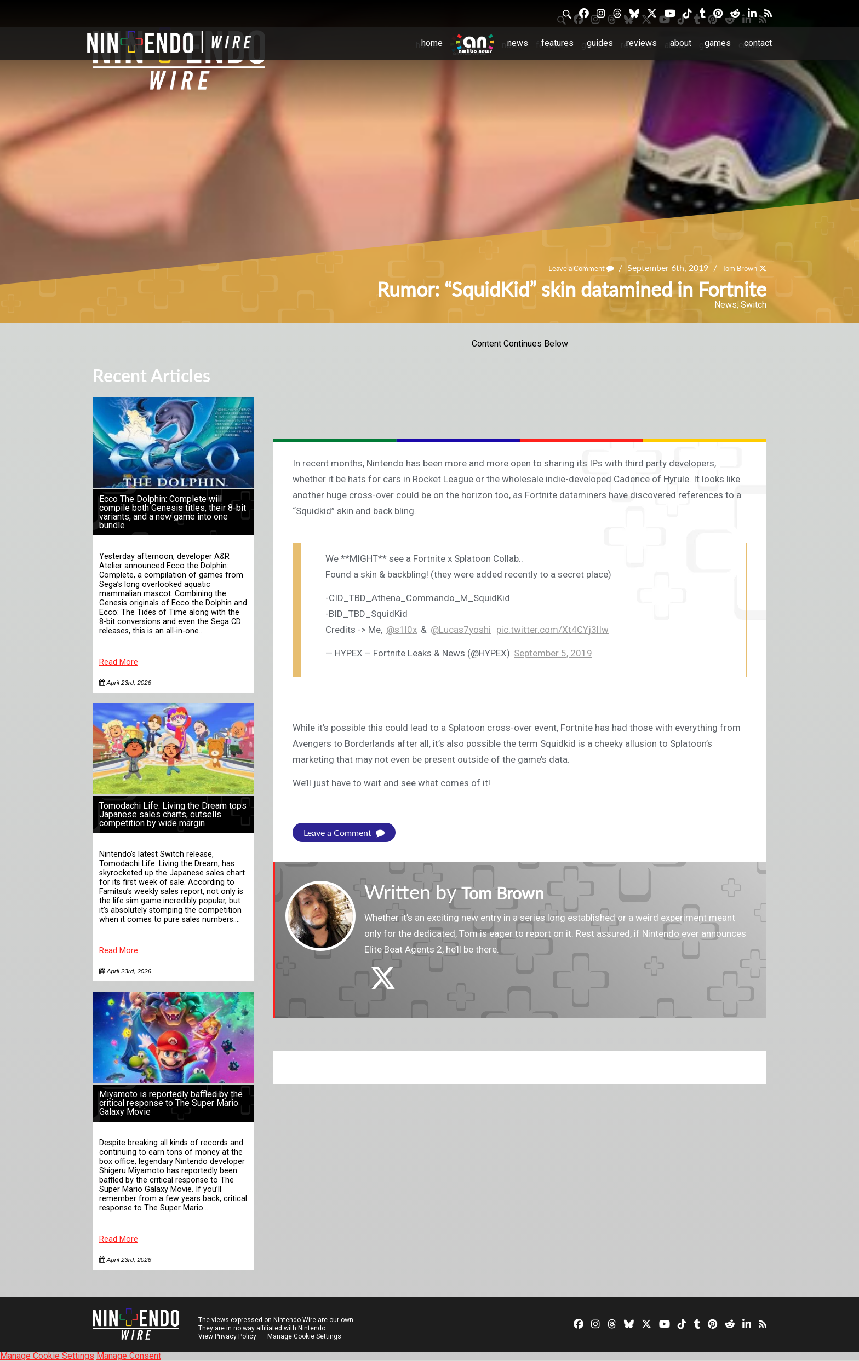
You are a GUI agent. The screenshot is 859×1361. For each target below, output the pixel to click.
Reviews (641, 43)
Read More (118, 662)
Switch (753, 304)
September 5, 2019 (553, 653)
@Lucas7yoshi (461, 629)
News (517, 43)
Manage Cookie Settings (306, 1336)
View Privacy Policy (227, 1336)
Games (718, 43)
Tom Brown (733, 267)
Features (557, 43)
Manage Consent (128, 1356)
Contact (758, 43)
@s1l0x (401, 629)
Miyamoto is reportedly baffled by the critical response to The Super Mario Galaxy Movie (171, 1103)
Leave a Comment (563, 267)
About (680, 43)
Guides (600, 43)
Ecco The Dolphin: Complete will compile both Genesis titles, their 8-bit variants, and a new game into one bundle (172, 512)
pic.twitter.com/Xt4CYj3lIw (552, 629)
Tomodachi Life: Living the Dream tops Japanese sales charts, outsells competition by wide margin (173, 814)
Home (432, 43)
